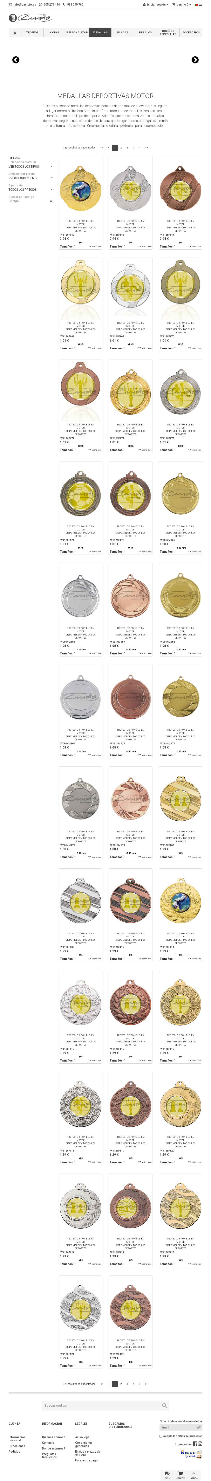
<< (101, 147)
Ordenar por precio (22, 173)
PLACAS (122, 32)
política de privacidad (189, 1436)
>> (146, 147)
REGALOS (145, 32)
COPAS (55, 32)
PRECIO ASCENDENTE (31, 178)
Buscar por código (21, 197)
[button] (16, 60)
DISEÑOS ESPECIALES (168, 32)
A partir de (16, 185)
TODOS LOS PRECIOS (31, 189)
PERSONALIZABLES (77, 32)
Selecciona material (22, 162)
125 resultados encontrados (79, 147)
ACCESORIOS (191, 32)
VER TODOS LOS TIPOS (31, 166)
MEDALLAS (100, 32)
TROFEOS (32, 32)
